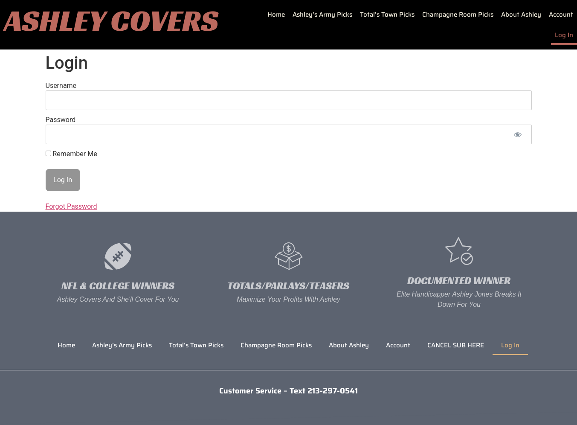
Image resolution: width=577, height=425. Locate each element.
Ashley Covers (111, 20)
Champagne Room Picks (457, 14)
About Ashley (521, 14)
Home (276, 14)
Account (561, 14)
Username (61, 86)
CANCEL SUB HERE (455, 345)
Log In (564, 35)
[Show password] (518, 134)
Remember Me (71, 154)
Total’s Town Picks (387, 14)
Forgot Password (71, 206)
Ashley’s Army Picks (322, 14)
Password (61, 120)
